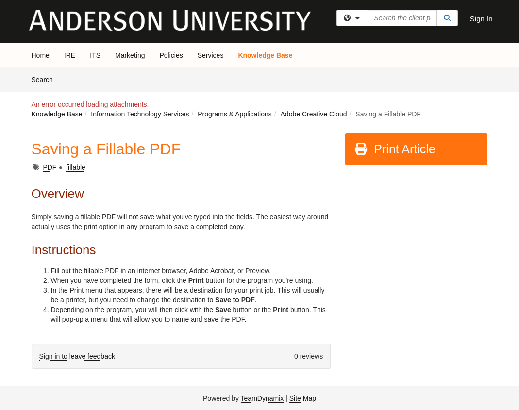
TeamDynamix (262, 398)
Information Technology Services (140, 114)
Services (211, 55)
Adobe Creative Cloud (314, 114)
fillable (75, 167)
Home (41, 55)
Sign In (481, 19)
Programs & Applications (235, 114)
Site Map (302, 398)
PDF (49, 167)
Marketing (130, 55)
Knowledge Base (265, 55)
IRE (69, 55)
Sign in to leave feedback (77, 356)
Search (46, 78)
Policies (171, 55)
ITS (95, 55)
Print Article (394, 149)
